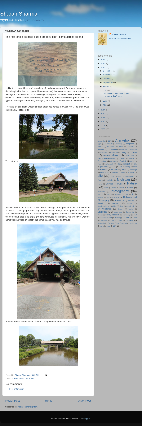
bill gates (110, 146)
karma (123, 172)
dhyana (131, 158)
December (108, 71)
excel (132, 161)
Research (119, 200)
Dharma (121, 158)
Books (121, 146)
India (124, 169)
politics (109, 194)
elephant (113, 161)
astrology (119, 144)
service (129, 203)
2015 (103, 67)
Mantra (100, 180)
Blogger (86, 418)
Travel (31, 378)
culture (133, 152)
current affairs (110, 155)
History (127, 167)
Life (26, 378)
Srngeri (120, 209)
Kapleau (115, 172)
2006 (103, 129)
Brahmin (130, 146)
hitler (135, 167)
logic (112, 176)
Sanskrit (116, 203)
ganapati (126, 164)
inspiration (104, 172)
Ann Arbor (122, 140)
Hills (120, 167)
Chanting (133, 149)
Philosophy (101, 191)
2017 (103, 59)
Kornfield (131, 172)
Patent (121, 188)
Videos (130, 220)
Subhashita (130, 212)
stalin (131, 209)
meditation (110, 180)
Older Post (84, 400)
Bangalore (130, 144)
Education (102, 161)
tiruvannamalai (106, 218)
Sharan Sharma (18, 14)
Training (118, 218)
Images (114, 169)
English (123, 161)
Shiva (114, 206)
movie (100, 184)
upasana (104, 220)
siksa (121, 206)
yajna (102, 226)
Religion (115, 197)
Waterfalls (101, 223)
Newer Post (12, 400)
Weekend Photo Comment (117, 223)
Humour (103, 169)
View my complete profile (120, 38)
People (130, 188)
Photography (120, 191)
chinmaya (103, 152)
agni (110, 141)
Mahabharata (129, 176)
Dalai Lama (129, 156)
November (108, 75)
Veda (120, 220)
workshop (133, 223)
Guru (114, 167)
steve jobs (118, 212)
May (105, 105)
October (107, 78)
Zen (114, 226)
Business (113, 149)
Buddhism (102, 149)
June (105, 101)
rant (107, 197)
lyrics (119, 176)
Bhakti (100, 147)
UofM (135, 218)
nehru (106, 188)
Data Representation (106, 158)
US (113, 220)
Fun (118, 164)
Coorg (123, 152)
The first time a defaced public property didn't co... (116, 95)
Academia (101, 141)
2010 (103, 121)
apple (99, 144)
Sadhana (131, 200)
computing (114, 152)
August (106, 86)
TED (135, 215)
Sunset (100, 215)
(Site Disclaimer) (34, 20)
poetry (100, 194)
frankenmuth (17, 378)
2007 (103, 125)
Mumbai (109, 184)
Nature (132, 183)
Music (120, 184)
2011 (103, 117)
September (108, 82)
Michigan (123, 179)
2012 (103, 114)
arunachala (109, 144)
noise (114, 188)
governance (104, 167)
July (105, 90)
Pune (126, 194)
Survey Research (112, 215)
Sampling (101, 203)
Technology (127, 215)
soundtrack (130, 206)
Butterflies (124, 149)
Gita (135, 164)
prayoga (118, 194)
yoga (108, 226)
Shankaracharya (103, 206)
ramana (100, 197)
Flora (99, 164)
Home (48, 400)
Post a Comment (16, 389)
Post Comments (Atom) (28, 407)
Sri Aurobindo (104, 209)
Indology (133, 170)
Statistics (102, 211)
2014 (103, 110)
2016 (103, 63)
